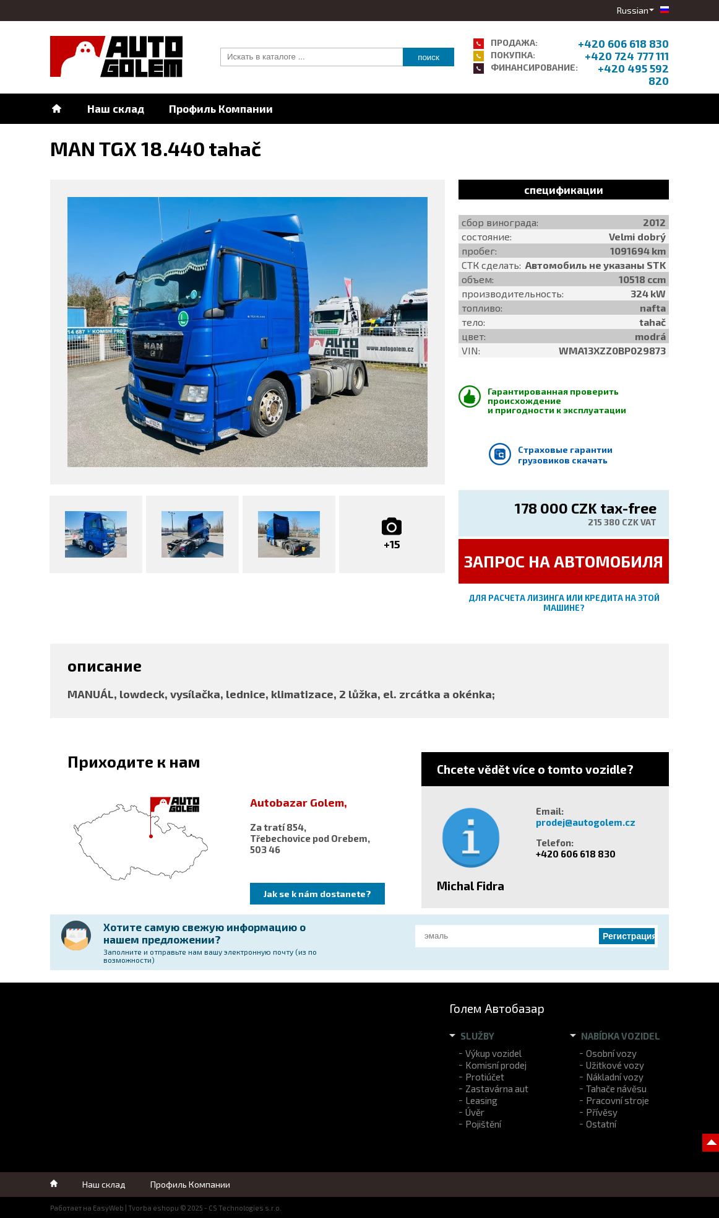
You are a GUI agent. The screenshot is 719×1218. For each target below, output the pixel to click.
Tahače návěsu (616, 1088)
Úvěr (474, 1112)
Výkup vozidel (493, 1053)
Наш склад (115, 108)
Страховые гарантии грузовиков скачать (565, 454)
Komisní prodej (496, 1065)
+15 (392, 544)
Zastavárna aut (496, 1088)
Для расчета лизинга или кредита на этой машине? (564, 603)
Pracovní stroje (617, 1100)
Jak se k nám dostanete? (317, 893)
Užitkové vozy (615, 1065)
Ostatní (601, 1123)
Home (56, 109)
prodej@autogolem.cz (585, 822)
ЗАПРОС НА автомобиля (563, 561)
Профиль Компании (221, 108)
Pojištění (483, 1123)
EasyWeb (108, 1208)
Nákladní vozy (615, 1076)
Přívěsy (602, 1112)
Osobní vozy (611, 1053)
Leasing (481, 1100)
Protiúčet (484, 1076)
